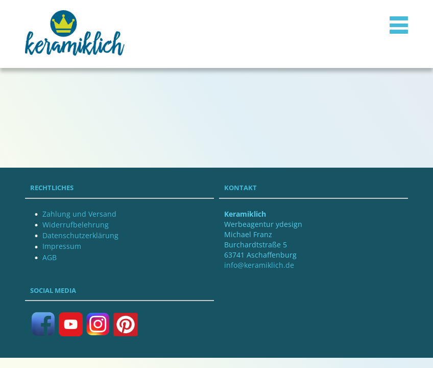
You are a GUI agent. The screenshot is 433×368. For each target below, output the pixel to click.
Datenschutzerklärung (80, 235)
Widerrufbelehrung (75, 224)
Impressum (61, 246)
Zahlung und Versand (79, 214)
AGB (49, 257)
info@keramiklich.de (259, 265)
